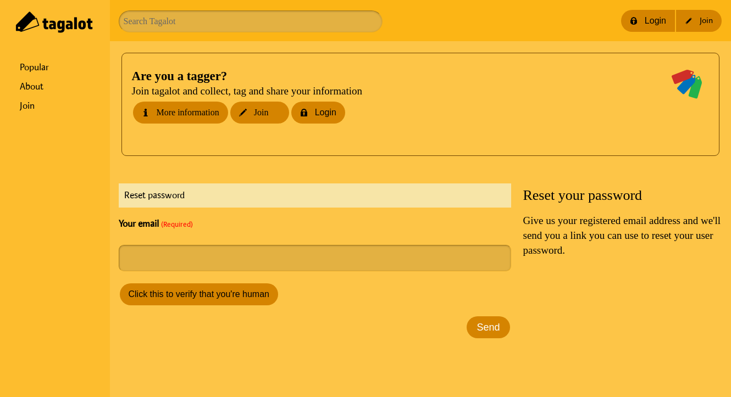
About (31, 87)
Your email (156, 224)
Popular (34, 67)
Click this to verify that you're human (199, 294)
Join (27, 106)
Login (648, 20)
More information (180, 112)
